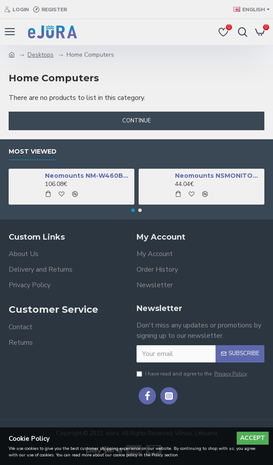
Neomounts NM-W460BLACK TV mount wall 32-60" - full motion (88, 176)
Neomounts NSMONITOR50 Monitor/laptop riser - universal (218, 176)
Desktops (41, 55)
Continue (136, 121)
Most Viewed (33, 151)
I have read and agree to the (192, 374)
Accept (252, 438)
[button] (133, 210)
